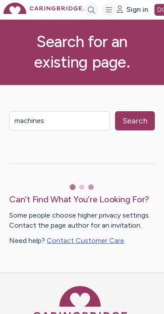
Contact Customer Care (85, 240)
